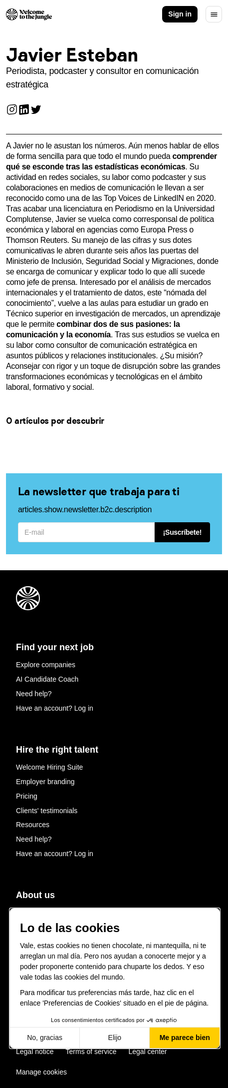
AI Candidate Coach (47, 679)
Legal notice (35, 1052)
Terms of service (91, 1052)
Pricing (26, 796)
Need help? (34, 694)
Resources (32, 825)
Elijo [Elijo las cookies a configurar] (114, 1038)
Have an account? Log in (54, 708)
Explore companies (45, 665)
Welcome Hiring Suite (49, 767)
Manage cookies (41, 1072)
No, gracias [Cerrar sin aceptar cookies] (44, 1038)
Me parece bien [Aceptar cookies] (185, 1038)
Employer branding (45, 782)
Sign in (180, 14)
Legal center (147, 1052)
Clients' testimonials (46, 811)
